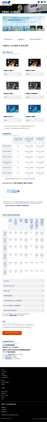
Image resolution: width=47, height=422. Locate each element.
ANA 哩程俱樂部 (4, 377)
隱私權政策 (3, 407)
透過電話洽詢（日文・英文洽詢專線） (10, 347)
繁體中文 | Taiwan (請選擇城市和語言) (8, 404)
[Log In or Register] (45, 2)
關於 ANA (3, 369)
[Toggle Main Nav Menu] (42, 2)
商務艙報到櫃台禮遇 (26, 221)
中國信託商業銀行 (13, 315)
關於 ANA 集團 (4, 391)
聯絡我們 (3, 380)
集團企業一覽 (4, 393)
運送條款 (3, 387)
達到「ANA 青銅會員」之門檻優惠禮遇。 (36, 224)
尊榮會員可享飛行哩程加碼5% (42, 222)
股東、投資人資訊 (4, 395)
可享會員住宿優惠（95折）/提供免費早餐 (31, 224)
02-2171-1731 (8, 355)
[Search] (39, 2)
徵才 (2, 399)
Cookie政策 (3, 409)
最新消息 (3, 397)
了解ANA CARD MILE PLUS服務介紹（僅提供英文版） (17, 205)
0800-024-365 (11, 354)
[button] (12, 74)
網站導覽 (3, 384)
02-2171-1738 (8, 357)
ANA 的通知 (3, 371)
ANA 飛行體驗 (4, 375)
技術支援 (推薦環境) (5, 382)
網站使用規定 (4, 411)
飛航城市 (3, 373)
